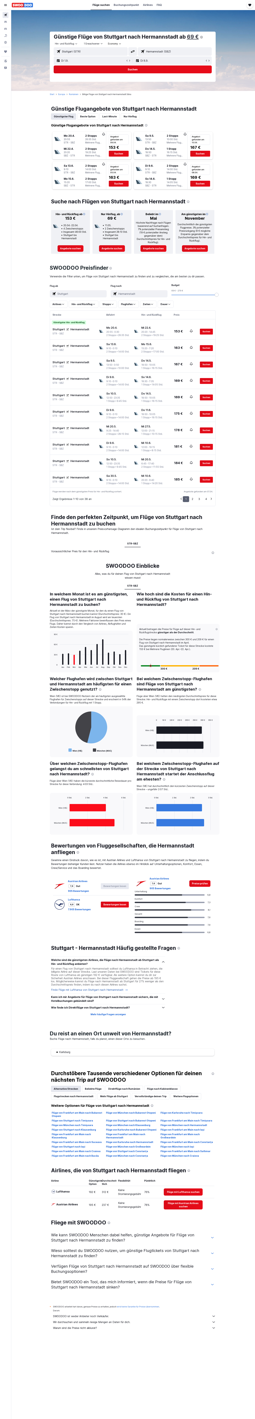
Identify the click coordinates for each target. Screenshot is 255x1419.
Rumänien (74, 94)
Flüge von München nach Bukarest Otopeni (131, 1112)
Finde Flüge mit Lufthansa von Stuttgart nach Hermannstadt (90, 990)
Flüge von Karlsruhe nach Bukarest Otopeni (132, 1129)
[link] (71, 248)
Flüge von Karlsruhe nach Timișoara (182, 1112)
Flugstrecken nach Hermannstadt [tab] (74, 1096)
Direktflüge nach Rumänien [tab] (125, 1088)
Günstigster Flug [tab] (64, 116)
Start (52, 94)
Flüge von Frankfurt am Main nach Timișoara (187, 1120)
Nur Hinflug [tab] (130, 116)
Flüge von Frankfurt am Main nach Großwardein (180, 1136)
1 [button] (186, 499)
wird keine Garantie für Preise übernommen (138, 1306)
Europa (62, 94)
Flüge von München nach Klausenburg (129, 1125)
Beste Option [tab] (88, 116)
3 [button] (200, 499)
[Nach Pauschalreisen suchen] (5, 35)
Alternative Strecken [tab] (66, 1088)
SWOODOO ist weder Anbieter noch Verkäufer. (135, 1316)
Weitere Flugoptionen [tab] (186, 1096)
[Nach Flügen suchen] (5, 15)
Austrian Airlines (78, 881)
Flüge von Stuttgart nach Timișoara (73, 1120)
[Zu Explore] (5, 42)
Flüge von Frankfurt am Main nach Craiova (76, 1151)
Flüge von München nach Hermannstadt (184, 1125)
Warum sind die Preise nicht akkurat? (135, 1328)
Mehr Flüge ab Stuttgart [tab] (114, 1096)
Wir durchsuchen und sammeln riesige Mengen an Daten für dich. (135, 1322)
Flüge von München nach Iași (178, 1146)
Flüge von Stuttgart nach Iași (69, 1146)
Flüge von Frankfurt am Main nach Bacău (75, 1155)
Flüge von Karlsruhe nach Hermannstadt (130, 1142)
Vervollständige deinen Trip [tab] (151, 1096)
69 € (193, 37)
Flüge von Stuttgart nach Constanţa (127, 1151)
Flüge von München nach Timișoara (73, 1125)
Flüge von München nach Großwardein (129, 1146)
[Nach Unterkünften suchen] (5, 22)
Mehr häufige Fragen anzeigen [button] (108, 1014)
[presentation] (202, 37)
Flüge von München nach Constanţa (127, 1155)
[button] (5, 5)
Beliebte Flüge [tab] (93, 1088)
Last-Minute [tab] (110, 116)
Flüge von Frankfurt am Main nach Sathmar (186, 1151)
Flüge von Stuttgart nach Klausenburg (74, 1129)
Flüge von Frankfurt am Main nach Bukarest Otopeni (77, 1114)
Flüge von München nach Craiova (180, 1155)
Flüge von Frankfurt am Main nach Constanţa (187, 1142)
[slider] (217, 295)
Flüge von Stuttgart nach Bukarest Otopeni (131, 1120)
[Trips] (5, 51)
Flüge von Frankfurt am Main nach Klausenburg (71, 1136)
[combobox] (67, 43)
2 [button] (193, 499)
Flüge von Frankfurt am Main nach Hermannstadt (126, 1136)
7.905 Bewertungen (79, 909)
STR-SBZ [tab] (133, 543)
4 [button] (207, 499)
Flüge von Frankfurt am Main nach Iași (183, 1129)
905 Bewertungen (78, 891)
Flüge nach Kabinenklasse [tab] (163, 1088)
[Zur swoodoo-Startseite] (22, 5)
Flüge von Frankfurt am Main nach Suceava (77, 1142)
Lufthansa (74, 899)
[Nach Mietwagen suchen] (5, 28)
